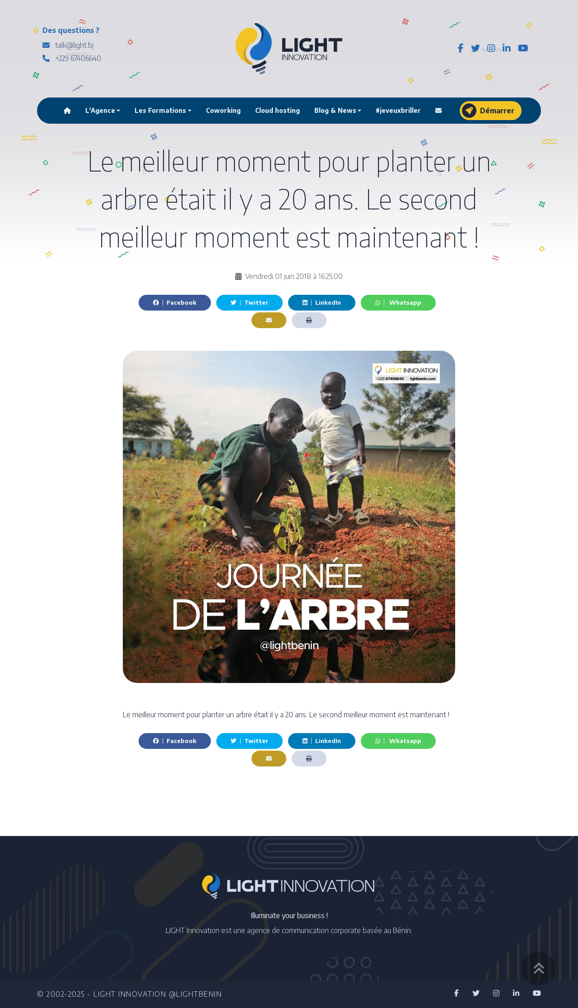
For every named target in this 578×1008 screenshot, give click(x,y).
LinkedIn (322, 302)
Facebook (174, 302)
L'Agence (100, 110)
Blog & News (335, 110)
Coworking (223, 110)
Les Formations (160, 110)
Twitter (249, 302)
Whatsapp (398, 302)
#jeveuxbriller (398, 110)
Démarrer (488, 110)
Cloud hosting (277, 110)
